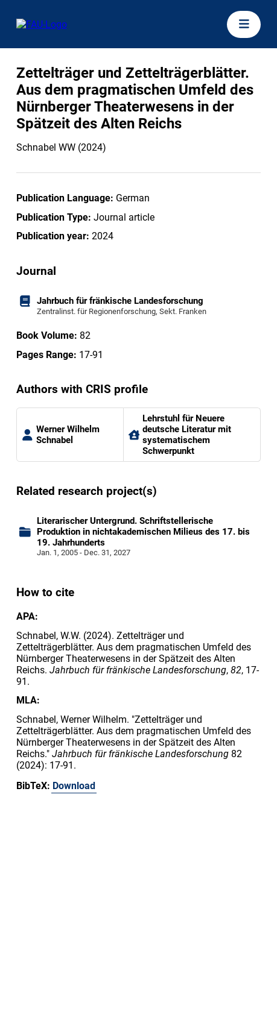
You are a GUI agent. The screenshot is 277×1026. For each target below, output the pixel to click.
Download (74, 786)
